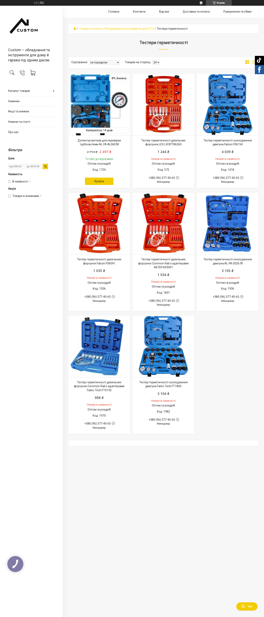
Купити (99, 181)
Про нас (13, 132)
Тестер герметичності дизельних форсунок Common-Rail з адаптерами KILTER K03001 (163, 263)
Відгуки (164, 11)
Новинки (14, 101)
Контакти (139, 11)
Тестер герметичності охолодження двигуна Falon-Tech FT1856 (163, 384)
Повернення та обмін (237, 11)
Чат (247, 606)
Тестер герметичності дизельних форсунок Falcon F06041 (99, 261)
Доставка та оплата (196, 11)
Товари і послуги (90, 28)
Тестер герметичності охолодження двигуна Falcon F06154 (227, 142)
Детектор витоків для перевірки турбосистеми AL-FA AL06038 (99, 142)
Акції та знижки (18, 111)
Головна (113, 11)
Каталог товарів (19, 90)
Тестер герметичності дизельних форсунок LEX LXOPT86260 (163, 142)
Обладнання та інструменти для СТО (129, 28)
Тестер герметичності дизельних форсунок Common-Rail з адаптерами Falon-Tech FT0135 (99, 386)
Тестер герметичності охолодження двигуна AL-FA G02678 (227, 261)
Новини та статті (19, 121)
